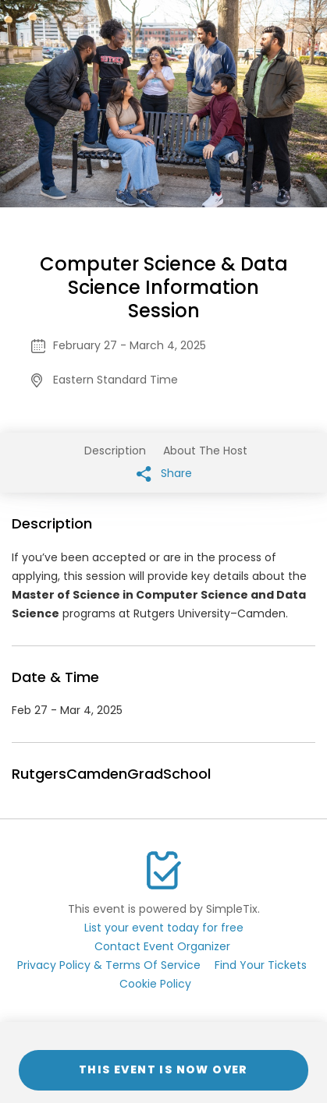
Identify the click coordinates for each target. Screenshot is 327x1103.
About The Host (205, 450)
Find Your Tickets (261, 965)
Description (115, 450)
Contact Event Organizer (162, 946)
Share (164, 473)
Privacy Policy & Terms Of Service (109, 965)
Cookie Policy (155, 984)
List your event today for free (163, 927)
